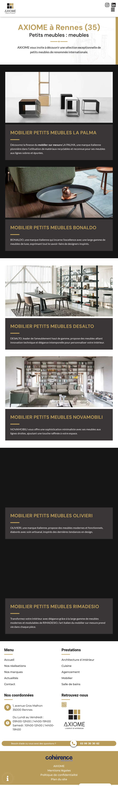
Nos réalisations (15, 665)
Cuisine (67, 665)
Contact (9, 684)
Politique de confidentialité (59, 775)
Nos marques (13, 672)
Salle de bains (71, 684)
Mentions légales (59, 770)
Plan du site (59, 779)
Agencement (71, 672)
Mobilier (67, 678)
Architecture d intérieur (78, 659)
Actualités (11, 678)
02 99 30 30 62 (89, 743)
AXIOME (59, 766)
